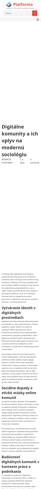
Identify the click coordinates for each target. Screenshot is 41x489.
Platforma (23, 4)
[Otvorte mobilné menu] (38, 19)
